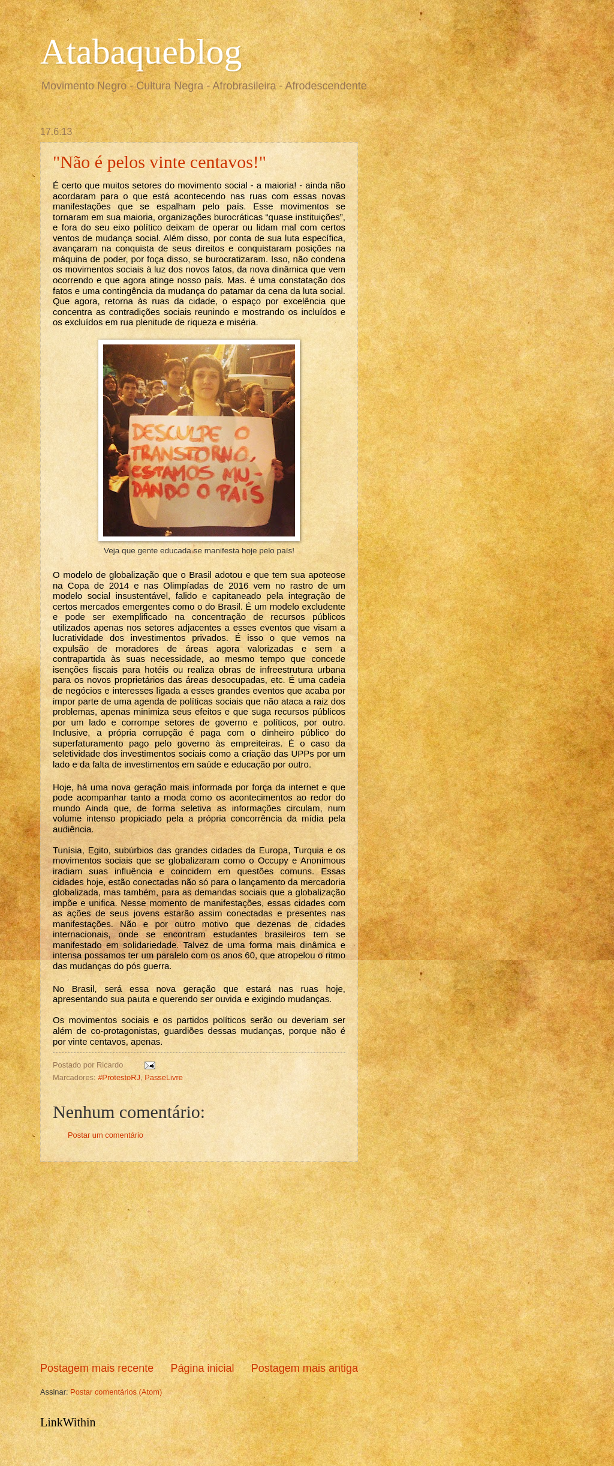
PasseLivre (164, 1077)
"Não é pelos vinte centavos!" (159, 162)
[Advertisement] (199, 1261)
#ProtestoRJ (119, 1077)
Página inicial (202, 1368)
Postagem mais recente (97, 1368)
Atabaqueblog (141, 51)
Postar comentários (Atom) (116, 1391)
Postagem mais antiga (304, 1368)
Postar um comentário (105, 1135)
